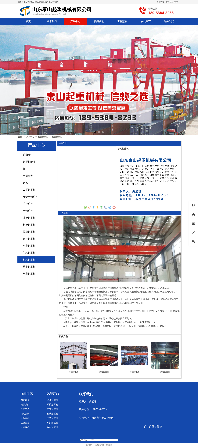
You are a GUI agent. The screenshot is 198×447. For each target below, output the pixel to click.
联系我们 (25, 427)
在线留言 (25, 422)
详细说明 (63, 143)
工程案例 (25, 418)
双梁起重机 (52, 422)
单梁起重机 (52, 404)
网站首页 (25, 400)
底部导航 (27, 393)
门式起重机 (52, 418)
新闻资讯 (25, 413)
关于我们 (25, 404)
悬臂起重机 (52, 409)
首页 (20, 137)
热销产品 (53, 393)
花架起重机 (52, 400)
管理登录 (109, 445)
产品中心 (30, 137)
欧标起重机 (52, 427)
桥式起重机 (43, 137)
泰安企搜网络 (99, 445)
